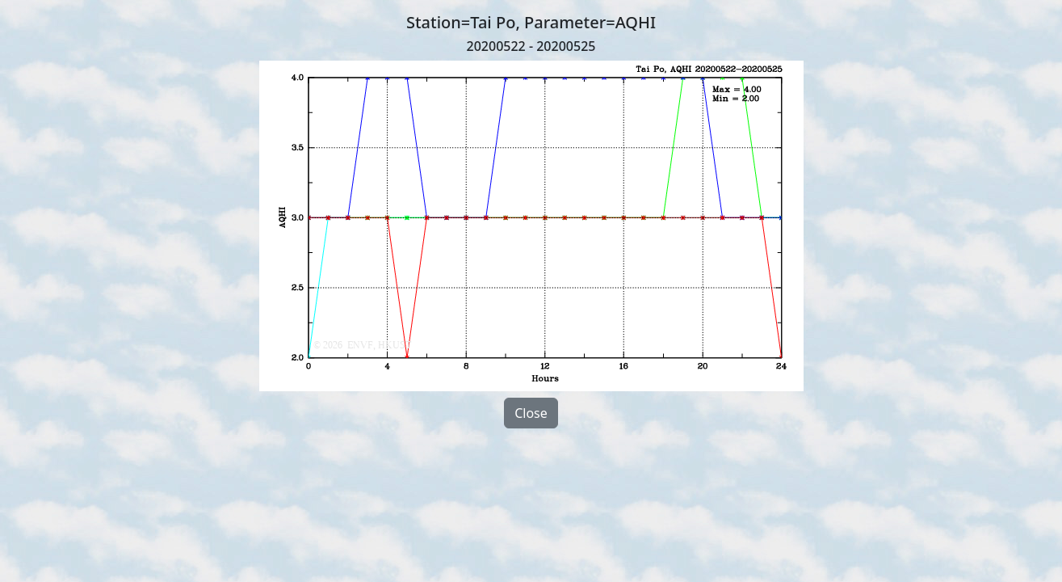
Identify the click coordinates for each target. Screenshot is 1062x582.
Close (531, 413)
